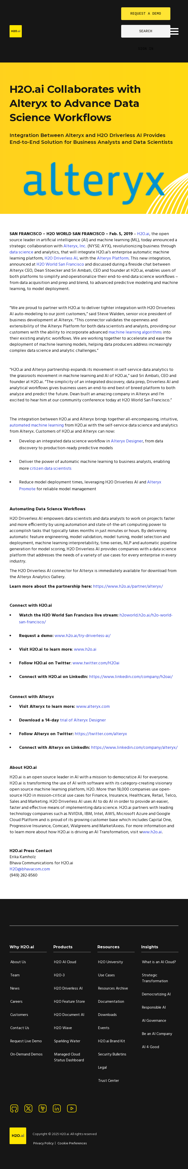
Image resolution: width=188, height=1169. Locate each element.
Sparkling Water (67, 1041)
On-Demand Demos (26, 1054)
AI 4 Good (150, 1047)
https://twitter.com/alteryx (101, 734)
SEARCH (145, 31)
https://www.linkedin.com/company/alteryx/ (134, 747)
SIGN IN (145, 48)
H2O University (110, 962)
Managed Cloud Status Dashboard (69, 1057)
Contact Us (19, 1028)
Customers (19, 1015)
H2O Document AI (69, 1015)
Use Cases (106, 975)
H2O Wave (63, 1028)
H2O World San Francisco (60, 264)
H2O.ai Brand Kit (111, 1041)
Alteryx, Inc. (74, 246)
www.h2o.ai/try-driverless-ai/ (82, 635)
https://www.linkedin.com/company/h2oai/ (131, 676)
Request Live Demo (26, 1041)
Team (15, 975)
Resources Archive (113, 988)
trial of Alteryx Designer (83, 720)
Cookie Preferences (72, 1143)
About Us (18, 962)
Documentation (111, 1002)
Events (103, 1028)
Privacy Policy (43, 1143)
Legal (102, 1068)
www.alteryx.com (93, 706)
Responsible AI (154, 1007)
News (15, 988)
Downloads (107, 1015)
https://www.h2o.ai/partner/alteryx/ (128, 586)
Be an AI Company (157, 1034)
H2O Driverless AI (61, 258)
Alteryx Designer (127, 441)
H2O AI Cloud (65, 962)
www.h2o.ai (85, 649)
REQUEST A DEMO (145, 13)
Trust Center (108, 1081)
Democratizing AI (156, 994)
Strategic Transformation (155, 978)
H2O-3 (59, 975)
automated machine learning (37, 425)
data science (21, 252)
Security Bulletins (112, 1054)
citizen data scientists (50, 468)
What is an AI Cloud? (159, 962)
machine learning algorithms (135, 332)
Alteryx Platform (113, 258)
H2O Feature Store (69, 1002)
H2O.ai (143, 234)
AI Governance (154, 1021)
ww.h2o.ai (152, 832)
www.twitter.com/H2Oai (95, 663)
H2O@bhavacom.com (30, 869)
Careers (16, 1002)
